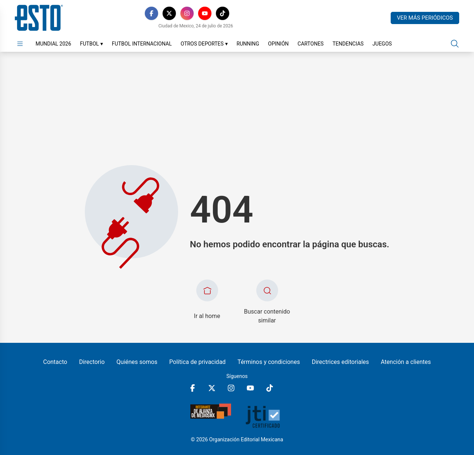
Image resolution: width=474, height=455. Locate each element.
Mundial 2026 (53, 44)
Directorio (91, 361)
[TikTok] (222, 13)
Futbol (91, 43)
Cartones (311, 44)
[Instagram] (187, 13)
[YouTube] (204, 13)
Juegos (382, 44)
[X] (169, 13)
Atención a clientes (406, 361)
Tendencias (348, 44)
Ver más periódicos (425, 17)
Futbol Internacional (142, 44)
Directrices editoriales (340, 361)
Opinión (278, 44)
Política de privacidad (197, 361)
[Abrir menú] (20, 44)
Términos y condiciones (268, 361)
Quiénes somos (137, 361)
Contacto (55, 361)
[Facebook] (151, 13)
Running (248, 44)
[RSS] (240, 13)
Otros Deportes (204, 43)
